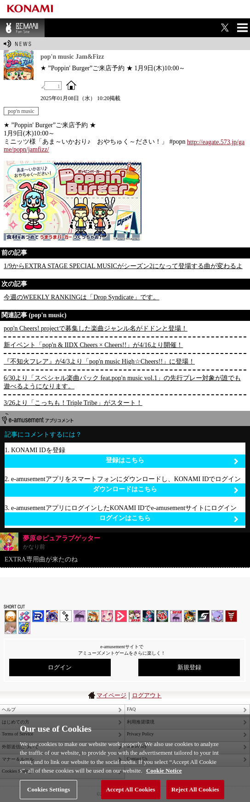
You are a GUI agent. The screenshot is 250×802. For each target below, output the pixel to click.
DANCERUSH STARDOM (38, 616)
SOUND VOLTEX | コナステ (204, 616)
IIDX (11, 616)
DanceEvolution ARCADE (11, 628)
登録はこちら (172, 461)
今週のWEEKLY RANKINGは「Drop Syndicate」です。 (81, 297)
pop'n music (21, 111)
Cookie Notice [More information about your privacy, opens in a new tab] (164, 776)
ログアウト (147, 695)
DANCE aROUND (121, 616)
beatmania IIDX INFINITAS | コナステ (135, 616)
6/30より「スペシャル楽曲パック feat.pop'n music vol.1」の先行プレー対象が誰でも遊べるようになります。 (122, 382)
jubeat (66, 616)
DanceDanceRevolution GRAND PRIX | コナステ (148, 616)
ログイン (60, 667)
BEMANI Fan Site (22, 27)
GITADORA (52, 616)
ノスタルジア (79, 616)
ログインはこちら (169, 518)
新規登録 (189, 667)
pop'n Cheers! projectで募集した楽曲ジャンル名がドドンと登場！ (96, 328)
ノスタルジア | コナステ (176, 616)
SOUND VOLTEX (107, 616)
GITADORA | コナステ (162, 616)
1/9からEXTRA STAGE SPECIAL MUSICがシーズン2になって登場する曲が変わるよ (123, 266)
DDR (24, 616)
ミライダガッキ (24, 628)
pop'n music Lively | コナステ (190, 616)
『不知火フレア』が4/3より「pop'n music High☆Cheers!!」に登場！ (99, 361)
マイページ (111, 695)
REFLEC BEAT (217, 616)
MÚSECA (231, 616)
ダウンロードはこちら (166, 490)
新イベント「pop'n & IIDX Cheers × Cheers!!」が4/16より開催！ (93, 345)
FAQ (131, 709)
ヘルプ (9, 709)
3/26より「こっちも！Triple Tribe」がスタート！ (73, 402)
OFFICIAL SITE (71, 85)
